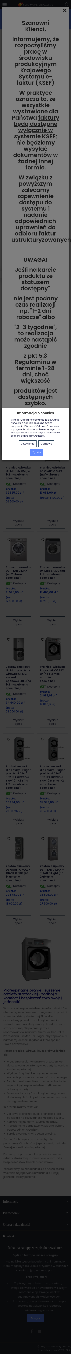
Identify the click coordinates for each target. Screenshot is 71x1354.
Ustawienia (27, 443)
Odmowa (46, 443)
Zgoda (36, 452)
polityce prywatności (32, 435)
